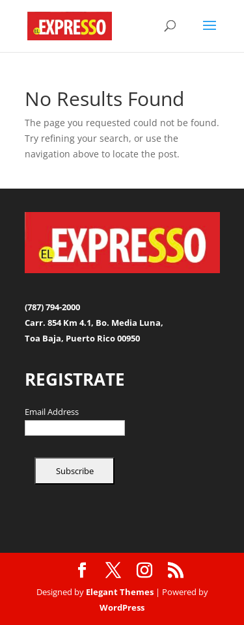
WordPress (122, 607)
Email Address (52, 412)
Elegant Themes (120, 592)
